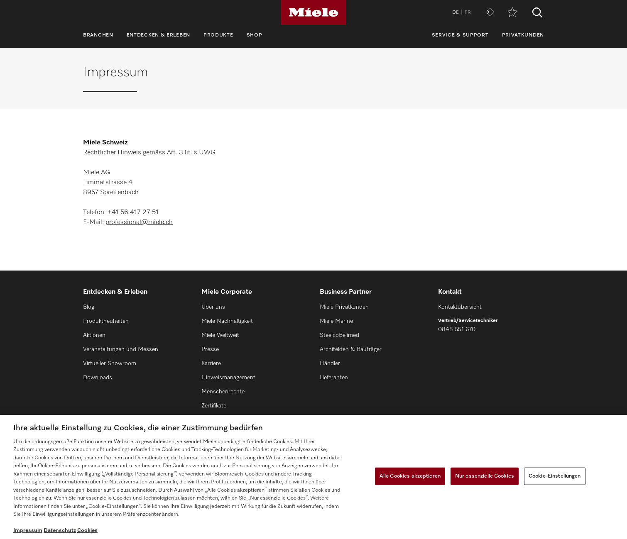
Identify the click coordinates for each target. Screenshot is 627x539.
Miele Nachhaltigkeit (227, 321)
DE (455, 12)
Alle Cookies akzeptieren (410, 476)
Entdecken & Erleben (158, 35)
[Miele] (313, 12)
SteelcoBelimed (339, 335)
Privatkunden (523, 35)
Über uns (213, 307)
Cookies (87, 530)
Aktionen (94, 335)
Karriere (211, 363)
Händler (330, 363)
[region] (313, 477)
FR (468, 12)
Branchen (98, 35)
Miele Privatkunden (344, 307)
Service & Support (460, 35)
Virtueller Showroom (109, 363)
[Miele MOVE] (489, 12)
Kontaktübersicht (460, 307)
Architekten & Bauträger (351, 349)
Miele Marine (336, 321)
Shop (254, 35)
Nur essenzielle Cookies (484, 476)
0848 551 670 (456, 329)
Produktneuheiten (106, 321)
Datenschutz (60, 530)
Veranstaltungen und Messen (120, 349)
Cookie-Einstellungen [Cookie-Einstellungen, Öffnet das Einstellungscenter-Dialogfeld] (555, 476)
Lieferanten (334, 377)
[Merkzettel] (512, 12)
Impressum (27, 530)
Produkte (218, 35)
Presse (210, 349)
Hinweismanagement (228, 377)
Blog (88, 307)
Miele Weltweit (220, 335)
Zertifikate (213, 406)
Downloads (97, 377)
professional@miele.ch (139, 222)
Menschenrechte (223, 392)
